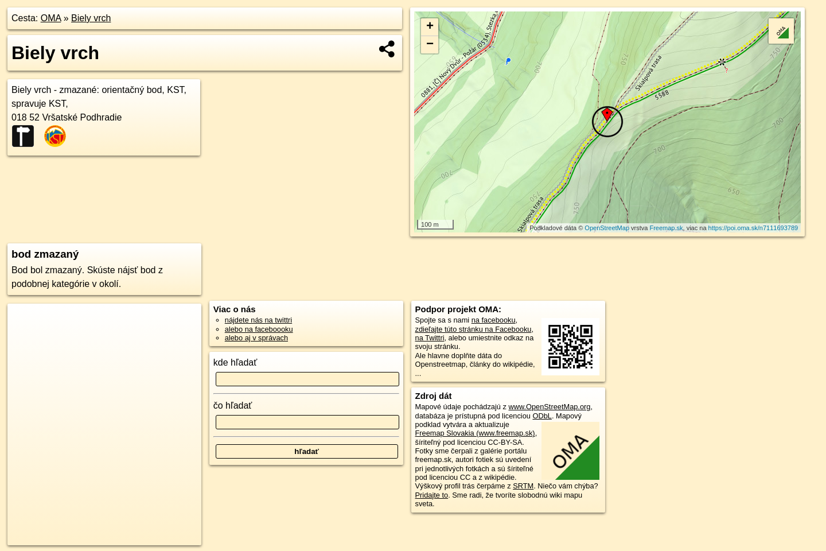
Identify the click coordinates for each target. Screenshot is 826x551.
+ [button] (430, 27)
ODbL (541, 416)
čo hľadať (232, 405)
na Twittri (430, 337)
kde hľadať (235, 362)
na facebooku (494, 320)
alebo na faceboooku (259, 329)
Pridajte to (432, 495)
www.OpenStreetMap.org (549, 406)
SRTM (523, 486)
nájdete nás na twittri (258, 320)
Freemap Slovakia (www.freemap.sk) (475, 433)
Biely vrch (91, 18)
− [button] (430, 44)
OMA (51, 18)
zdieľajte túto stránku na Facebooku (473, 329)
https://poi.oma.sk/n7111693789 (753, 227)
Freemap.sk (666, 227)
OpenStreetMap (607, 227)
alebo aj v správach (256, 337)
